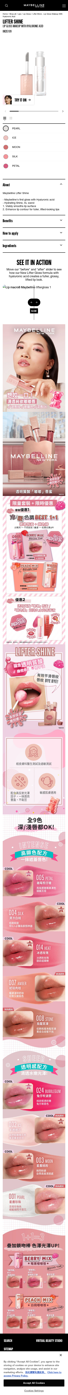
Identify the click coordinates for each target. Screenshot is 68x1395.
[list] (34, 146)
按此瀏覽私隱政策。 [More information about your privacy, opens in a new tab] (35, 1372)
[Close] (61, 1355)
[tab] (4, 118)
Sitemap (8, 1349)
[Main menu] (64, 6)
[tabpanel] (34, 146)
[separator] (34, 302)
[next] (62, 111)
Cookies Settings (34, 1390)
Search (8, 1340)
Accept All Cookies (34, 1382)
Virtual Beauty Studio (49, 1340)
